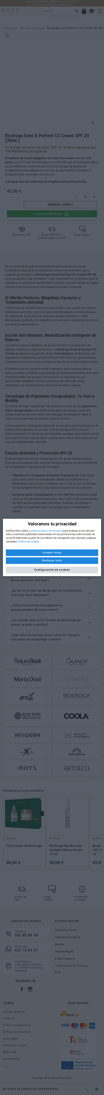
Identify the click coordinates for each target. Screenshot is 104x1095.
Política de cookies (28, 541)
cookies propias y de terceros (45, 530)
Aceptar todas (52, 552)
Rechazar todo (52, 560)
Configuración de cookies (52, 569)
